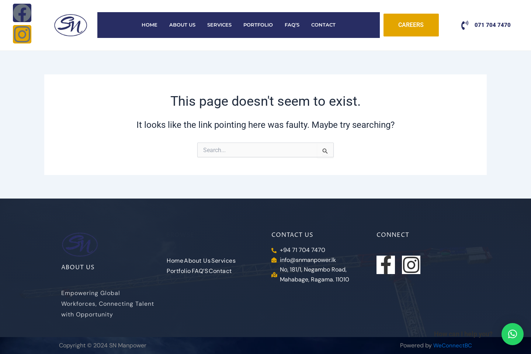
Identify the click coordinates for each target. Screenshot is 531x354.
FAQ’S (292, 25)
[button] (513, 334)
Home (149, 25)
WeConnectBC (452, 345)
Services (219, 25)
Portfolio (258, 25)
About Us (182, 25)
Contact (323, 25)
